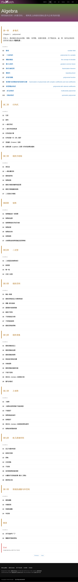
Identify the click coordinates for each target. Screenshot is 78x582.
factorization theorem (68, 68)
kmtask (30, 567)
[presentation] (6, 124)
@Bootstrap (14, 571)
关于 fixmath (19, 567)
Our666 (25, 567)
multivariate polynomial (68, 91)
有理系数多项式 (11, 86)
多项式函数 (9, 77)
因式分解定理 (10, 68)
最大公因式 (9, 64)
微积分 (45, 2)
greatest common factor (68, 64)
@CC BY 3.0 (37, 572)
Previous (36, 555)
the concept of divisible (68, 59)
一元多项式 (9, 55)
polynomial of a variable (68, 55)
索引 (73, 2)
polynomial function (69, 77)
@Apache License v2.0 (17, 572)
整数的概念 (9, 59)
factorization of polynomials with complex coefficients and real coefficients (52, 82)
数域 (7, 50)
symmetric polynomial (68, 95)
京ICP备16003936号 (20, 579)
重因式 (8, 73)
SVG (68, 2)
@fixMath (39, 571)
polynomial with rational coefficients (64, 86)
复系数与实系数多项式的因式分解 (16, 82)
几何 (55, 2)
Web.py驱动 (4, 567)
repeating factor (70, 73)
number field (71, 50)
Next (42, 555)
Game (63, 2)
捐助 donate (12, 567)
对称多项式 (10, 95)
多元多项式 (10, 91)
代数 (50, 2)
